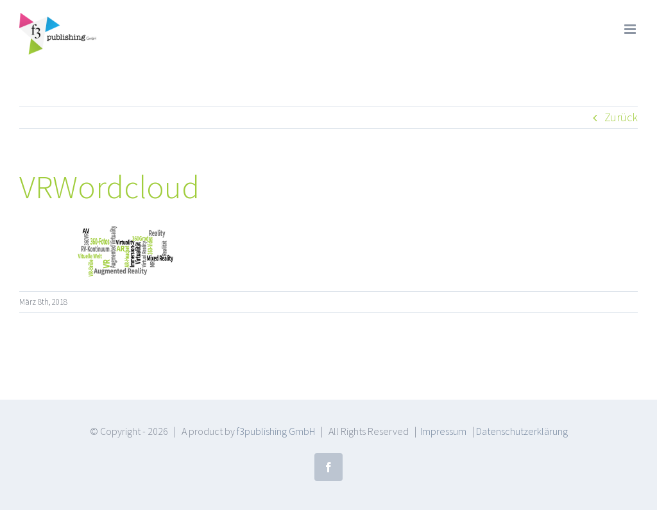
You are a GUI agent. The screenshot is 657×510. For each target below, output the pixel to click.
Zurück (621, 117)
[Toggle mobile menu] (631, 29)
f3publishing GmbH (276, 431)
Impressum (443, 431)
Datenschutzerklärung (522, 431)
